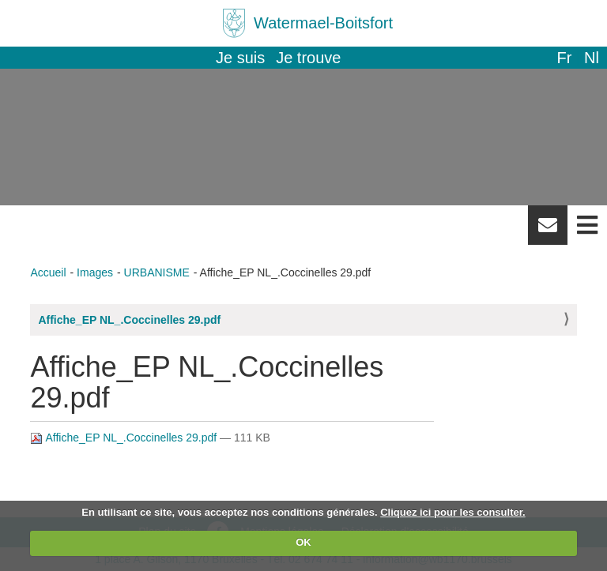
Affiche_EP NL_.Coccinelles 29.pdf (129, 320)
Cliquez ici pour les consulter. (453, 512)
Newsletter (547, 230)
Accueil (48, 272)
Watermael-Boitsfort (323, 23)
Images (95, 272)
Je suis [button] (240, 57)
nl (591, 57)
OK (303, 542)
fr (563, 57)
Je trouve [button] (308, 57)
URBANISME (157, 272)
